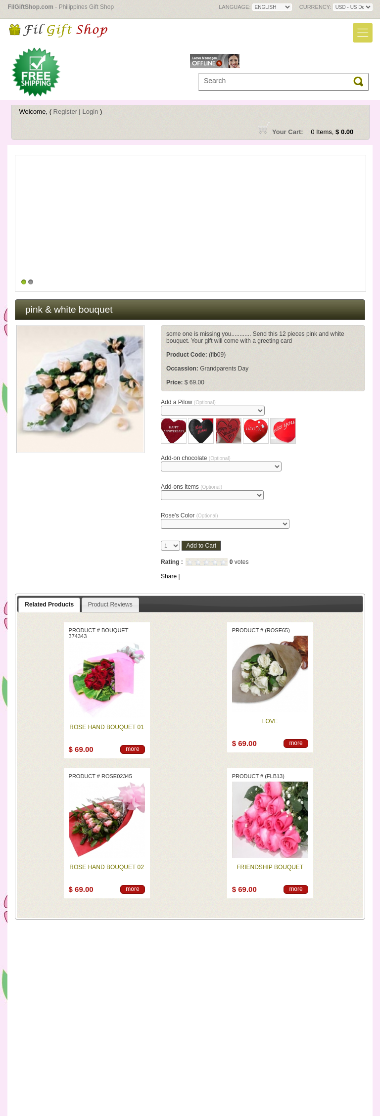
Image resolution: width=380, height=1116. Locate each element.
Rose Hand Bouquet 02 (106, 867)
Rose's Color (189, 515)
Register (65, 111)
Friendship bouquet (270, 867)
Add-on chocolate (196, 458)
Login (90, 111)
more (132, 748)
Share (169, 576)
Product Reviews (110, 604)
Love (270, 721)
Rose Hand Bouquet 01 (106, 727)
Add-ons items (191, 486)
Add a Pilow (188, 402)
